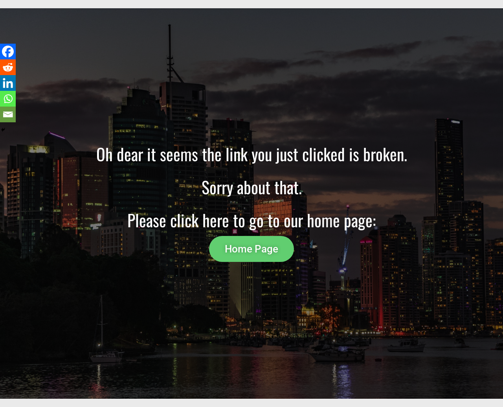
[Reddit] (8, 67)
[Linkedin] (8, 83)
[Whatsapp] (8, 99)
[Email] (8, 114)
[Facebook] (8, 51)
